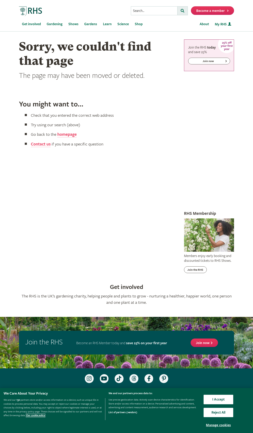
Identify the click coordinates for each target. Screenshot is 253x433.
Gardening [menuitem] (54, 24)
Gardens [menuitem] (90, 24)
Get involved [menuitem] (31, 24)
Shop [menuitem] (139, 24)
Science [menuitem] (123, 24)
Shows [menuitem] (73, 24)
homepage (67, 134)
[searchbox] (154, 11)
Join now (203, 343)
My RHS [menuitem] (221, 24)
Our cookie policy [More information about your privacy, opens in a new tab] (35, 415)
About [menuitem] (204, 24)
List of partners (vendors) (123, 412)
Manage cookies (218, 425)
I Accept (218, 399)
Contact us (41, 144)
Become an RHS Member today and (121, 343)
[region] (126, 410)
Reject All (218, 412)
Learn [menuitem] (107, 24)
